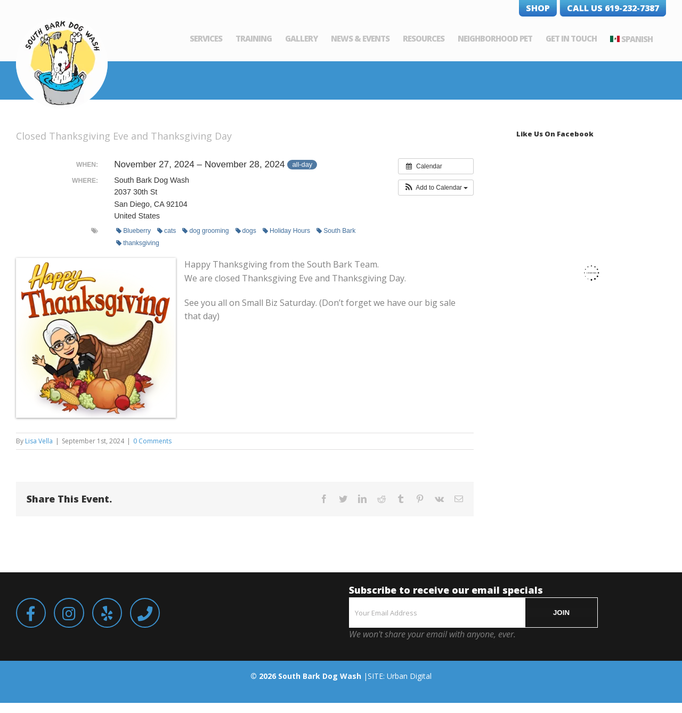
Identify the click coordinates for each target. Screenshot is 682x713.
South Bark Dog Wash (319, 676)
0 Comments (152, 440)
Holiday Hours (286, 230)
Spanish (637, 39)
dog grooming (205, 230)
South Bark (335, 230)
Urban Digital (409, 676)
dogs (246, 230)
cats (166, 230)
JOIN (561, 613)
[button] (436, 187)
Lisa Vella (39, 440)
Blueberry (133, 230)
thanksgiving (137, 243)
